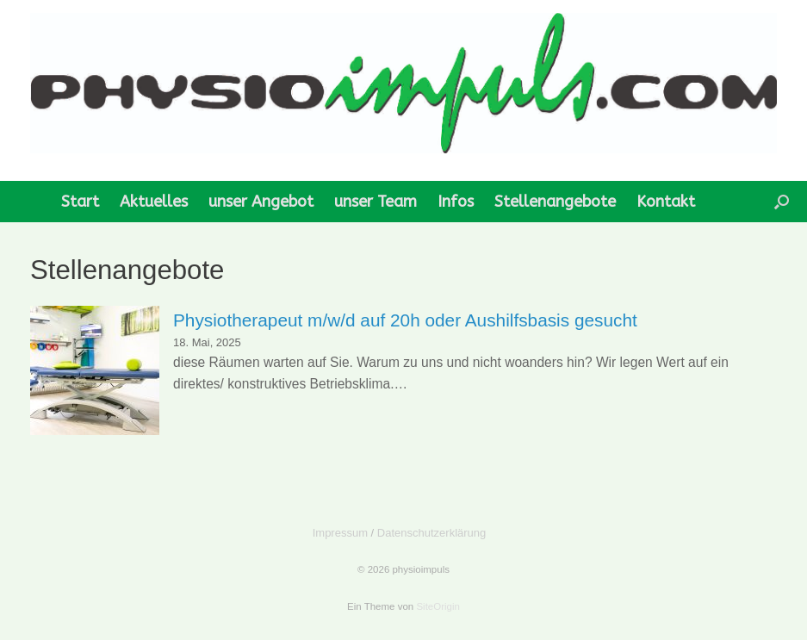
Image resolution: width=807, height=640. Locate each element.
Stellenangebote (555, 201)
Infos (456, 201)
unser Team (375, 201)
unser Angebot (260, 201)
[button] (781, 201)
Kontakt (665, 201)
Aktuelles (154, 201)
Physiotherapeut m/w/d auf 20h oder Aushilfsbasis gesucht (405, 320)
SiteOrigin (438, 606)
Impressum (340, 532)
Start (80, 201)
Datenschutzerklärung (431, 532)
